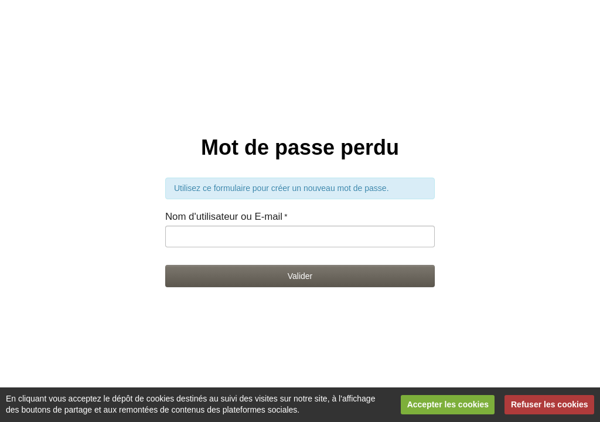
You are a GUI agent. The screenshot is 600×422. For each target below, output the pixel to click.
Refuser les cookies (549, 404)
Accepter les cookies (448, 404)
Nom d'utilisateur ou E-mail (223, 216)
